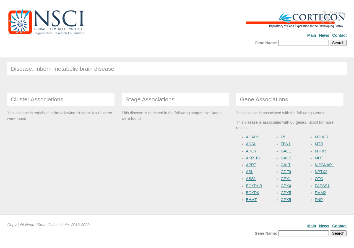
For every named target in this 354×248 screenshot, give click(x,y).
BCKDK (252, 193)
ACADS (252, 137)
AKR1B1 (253, 158)
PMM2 (320, 193)
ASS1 (251, 178)
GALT (286, 165)
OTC (319, 178)
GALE (286, 151)
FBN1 (286, 144)
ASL (249, 172)
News (324, 35)
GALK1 (287, 158)
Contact (339, 35)
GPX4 (286, 186)
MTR (319, 144)
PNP (319, 199)
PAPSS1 (322, 186)
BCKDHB (254, 186)
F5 (283, 137)
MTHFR (321, 137)
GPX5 (286, 193)
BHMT (251, 199)
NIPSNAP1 (324, 165)
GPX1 (286, 178)
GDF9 (286, 172)
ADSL (251, 144)
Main (311, 35)
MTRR (320, 151)
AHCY (251, 151)
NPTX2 (321, 172)
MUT (319, 158)
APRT (251, 165)
